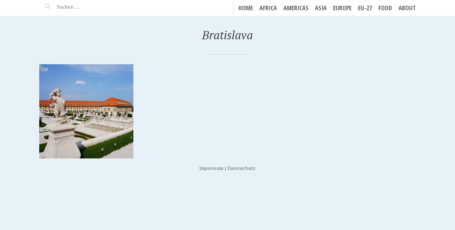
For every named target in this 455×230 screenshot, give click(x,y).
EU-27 (365, 8)
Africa (268, 8)
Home (245, 8)
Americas (296, 8)
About (407, 8)
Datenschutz (241, 168)
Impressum (211, 168)
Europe (342, 8)
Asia (321, 8)
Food (385, 8)
